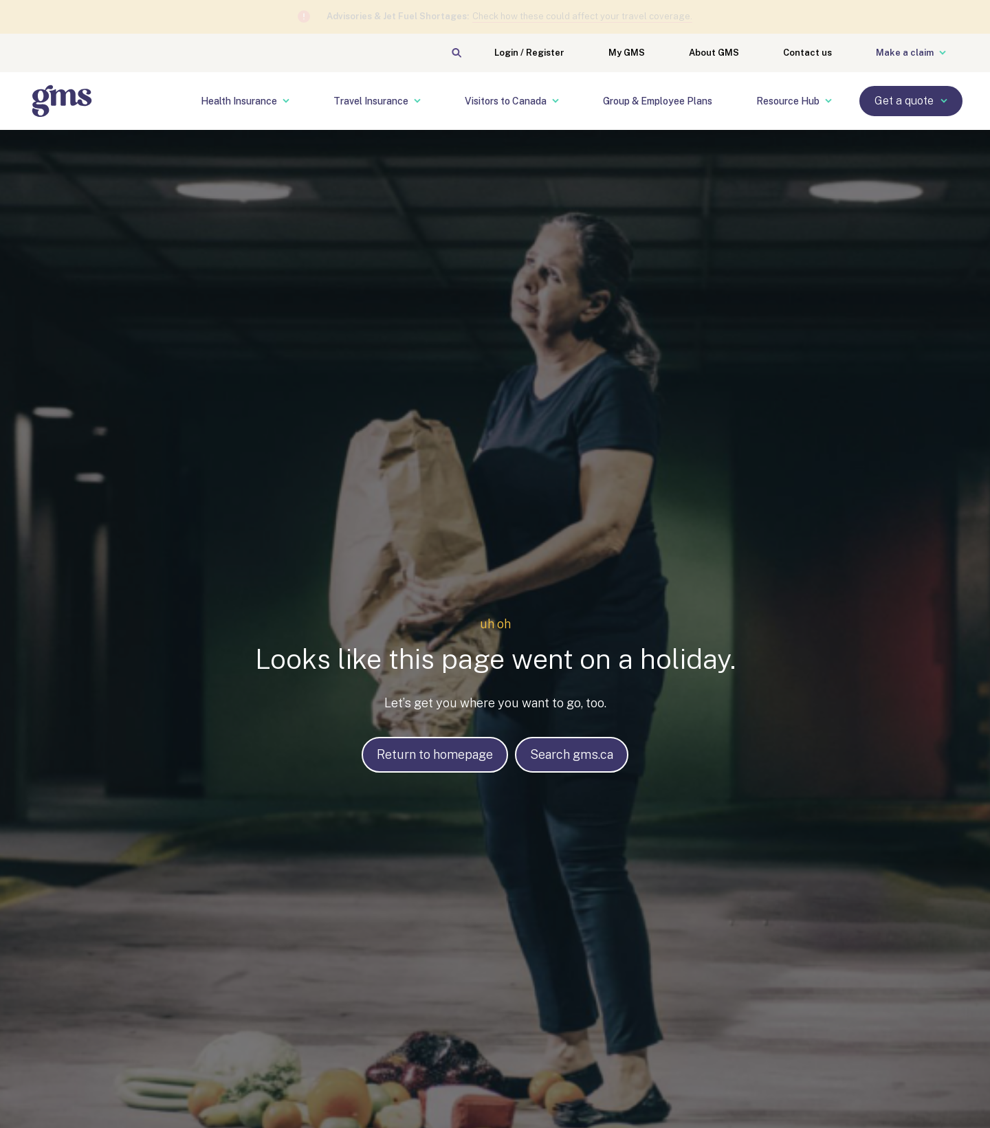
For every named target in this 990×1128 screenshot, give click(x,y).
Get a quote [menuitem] (910, 100)
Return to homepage (435, 754)
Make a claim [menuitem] (911, 52)
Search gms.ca (571, 754)
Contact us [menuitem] (807, 52)
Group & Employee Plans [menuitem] (657, 101)
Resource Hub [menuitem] (794, 101)
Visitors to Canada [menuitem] (512, 101)
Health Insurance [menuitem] (245, 101)
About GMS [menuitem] (714, 52)
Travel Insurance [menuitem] (377, 101)
